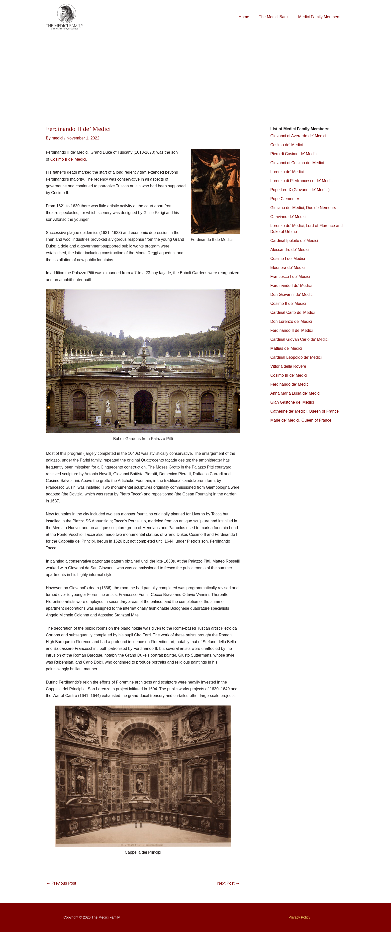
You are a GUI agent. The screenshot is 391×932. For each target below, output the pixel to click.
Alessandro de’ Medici (289, 249)
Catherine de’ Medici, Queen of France (304, 411)
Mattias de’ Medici (286, 348)
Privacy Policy (299, 917)
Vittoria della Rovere (288, 366)
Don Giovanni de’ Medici (291, 294)
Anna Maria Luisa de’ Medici (295, 393)
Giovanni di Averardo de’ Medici (298, 136)
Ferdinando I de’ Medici (291, 285)
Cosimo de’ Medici (287, 145)
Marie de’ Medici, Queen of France (300, 420)
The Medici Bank (276, 17)
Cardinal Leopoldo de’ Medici (296, 357)
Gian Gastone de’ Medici (292, 402)
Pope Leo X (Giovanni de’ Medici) (300, 190)
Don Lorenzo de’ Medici (291, 321)
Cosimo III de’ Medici (288, 375)
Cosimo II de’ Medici (68, 159)
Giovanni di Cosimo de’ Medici (297, 163)
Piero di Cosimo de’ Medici (294, 154)
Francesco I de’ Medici (290, 276)
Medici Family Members (320, 17)
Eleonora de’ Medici (287, 267)
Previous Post (61, 883)
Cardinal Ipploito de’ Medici (294, 240)
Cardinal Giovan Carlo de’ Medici (299, 339)
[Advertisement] (195, 72)
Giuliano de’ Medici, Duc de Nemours (303, 208)
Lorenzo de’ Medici (287, 172)
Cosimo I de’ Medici (287, 258)
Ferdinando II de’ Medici (291, 330)
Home (248, 17)
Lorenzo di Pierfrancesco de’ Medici (301, 181)
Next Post (228, 883)
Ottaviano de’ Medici (288, 217)
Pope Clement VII (285, 199)
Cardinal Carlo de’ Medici (292, 312)
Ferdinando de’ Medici (289, 384)
